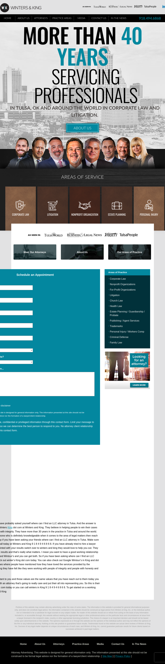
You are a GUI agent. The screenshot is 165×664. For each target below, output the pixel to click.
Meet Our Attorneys (35, 252)
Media (81, 18)
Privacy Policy (123, 656)
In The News (118, 18)
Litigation (52, 214)
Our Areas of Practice (129, 252)
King (10, 527)
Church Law (116, 300)
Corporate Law (20, 214)
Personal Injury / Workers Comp (127, 331)
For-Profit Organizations (123, 289)
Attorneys (41, 18)
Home (7, 18)
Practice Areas (61, 18)
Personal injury (149, 214)
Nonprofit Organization (84, 214)
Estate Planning (117, 214)
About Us (23, 18)
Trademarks (116, 326)
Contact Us (98, 18)
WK (23, 8)
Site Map (107, 656)
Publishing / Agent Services (124, 320)
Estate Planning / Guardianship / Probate (127, 313)
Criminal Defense (119, 337)
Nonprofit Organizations (122, 284)
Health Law (116, 306)
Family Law (116, 342)
